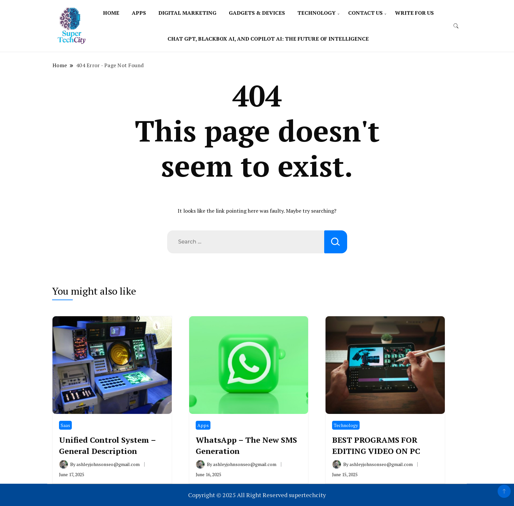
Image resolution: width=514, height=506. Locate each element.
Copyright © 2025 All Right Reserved (238, 495)
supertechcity (307, 495)
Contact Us (365, 12)
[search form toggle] (456, 26)
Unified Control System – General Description (107, 445)
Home (111, 12)
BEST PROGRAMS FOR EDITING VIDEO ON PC (376, 445)
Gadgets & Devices (257, 12)
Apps (139, 12)
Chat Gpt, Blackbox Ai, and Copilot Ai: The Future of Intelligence (268, 38)
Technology (316, 12)
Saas (65, 425)
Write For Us (414, 12)
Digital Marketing (187, 12)
